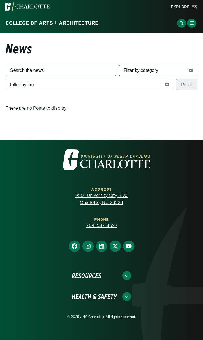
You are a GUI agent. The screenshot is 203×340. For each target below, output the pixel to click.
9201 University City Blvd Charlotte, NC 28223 (101, 199)
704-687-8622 (101, 225)
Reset (187, 84)
